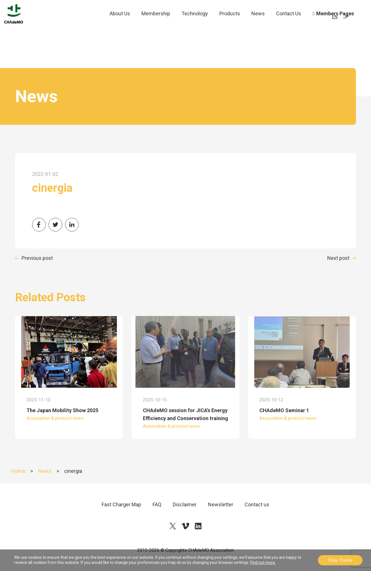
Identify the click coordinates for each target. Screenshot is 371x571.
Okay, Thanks (340, 560)
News (258, 25)
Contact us (257, 504)
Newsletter (220, 504)
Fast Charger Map (121, 504)
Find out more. (263, 562)
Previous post (37, 258)
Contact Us (288, 25)
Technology (195, 25)
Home (18, 471)
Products (229, 25)
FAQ (157, 504)
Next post (338, 258)
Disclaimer (185, 504)
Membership (155, 25)
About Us (120, 25)
